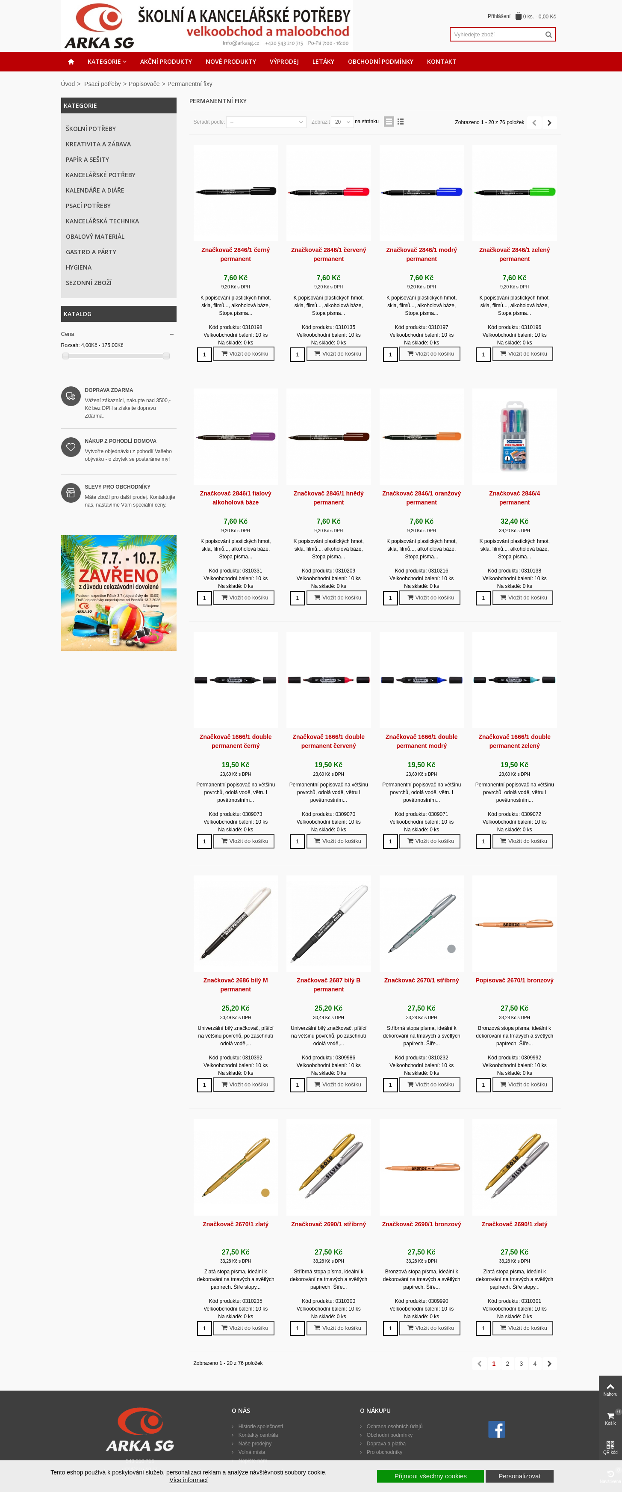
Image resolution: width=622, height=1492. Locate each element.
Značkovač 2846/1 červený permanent (328, 254)
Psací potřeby (102, 83)
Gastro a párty (91, 252)
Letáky (323, 61)
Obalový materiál (95, 236)
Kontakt (442, 61)
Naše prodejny (254, 1444)
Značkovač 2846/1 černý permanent (235, 254)
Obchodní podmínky (380, 61)
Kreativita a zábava (98, 144)
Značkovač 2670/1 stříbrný (421, 980)
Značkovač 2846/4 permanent (514, 498)
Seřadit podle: (209, 122)
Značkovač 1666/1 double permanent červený (328, 741)
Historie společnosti (260, 1427)
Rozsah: (70, 345)
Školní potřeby (91, 129)
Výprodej (284, 61)
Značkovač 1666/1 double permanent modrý (422, 741)
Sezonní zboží (89, 283)
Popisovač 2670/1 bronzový (514, 980)
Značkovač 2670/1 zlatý (235, 1224)
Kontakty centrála (257, 1435)
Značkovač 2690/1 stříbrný (328, 1224)
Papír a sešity (87, 159)
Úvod (68, 83)
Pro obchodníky (383, 1452)
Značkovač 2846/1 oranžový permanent (421, 498)
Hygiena (78, 267)
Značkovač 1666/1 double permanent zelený (514, 741)
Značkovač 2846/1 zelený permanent (514, 254)
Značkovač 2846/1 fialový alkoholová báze (235, 498)
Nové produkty (231, 61)
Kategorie (104, 61)
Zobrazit (321, 122)
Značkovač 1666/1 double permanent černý (236, 741)
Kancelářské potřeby (101, 175)
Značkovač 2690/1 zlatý (515, 1224)
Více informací (188, 1480)
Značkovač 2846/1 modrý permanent (421, 254)
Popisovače (144, 83)
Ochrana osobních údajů (393, 1427)
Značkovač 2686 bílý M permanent (235, 985)
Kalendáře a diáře (95, 190)
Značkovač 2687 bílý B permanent (328, 985)
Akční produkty (166, 61)
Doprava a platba (385, 1444)
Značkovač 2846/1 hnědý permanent (329, 498)
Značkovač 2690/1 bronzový (421, 1224)
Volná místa (251, 1452)
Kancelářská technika (102, 221)
